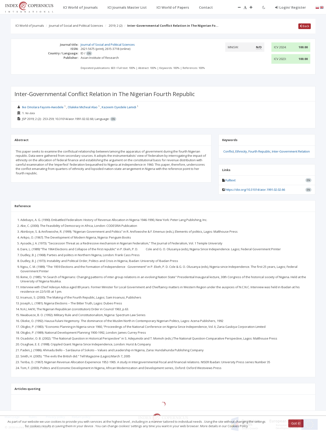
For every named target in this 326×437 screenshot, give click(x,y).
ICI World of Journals (29, 25)
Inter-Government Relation (291, 151)
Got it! (295, 423)
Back (304, 26)
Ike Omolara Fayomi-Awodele (43, 107)
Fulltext (230, 180)
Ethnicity (241, 151)
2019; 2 (115, 25)
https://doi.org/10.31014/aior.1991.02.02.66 (255, 189)
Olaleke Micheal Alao (82, 107)
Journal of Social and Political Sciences (76, 25)
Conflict (228, 151)
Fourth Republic (259, 151)
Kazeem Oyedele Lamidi (119, 107)
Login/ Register (290, 7)
